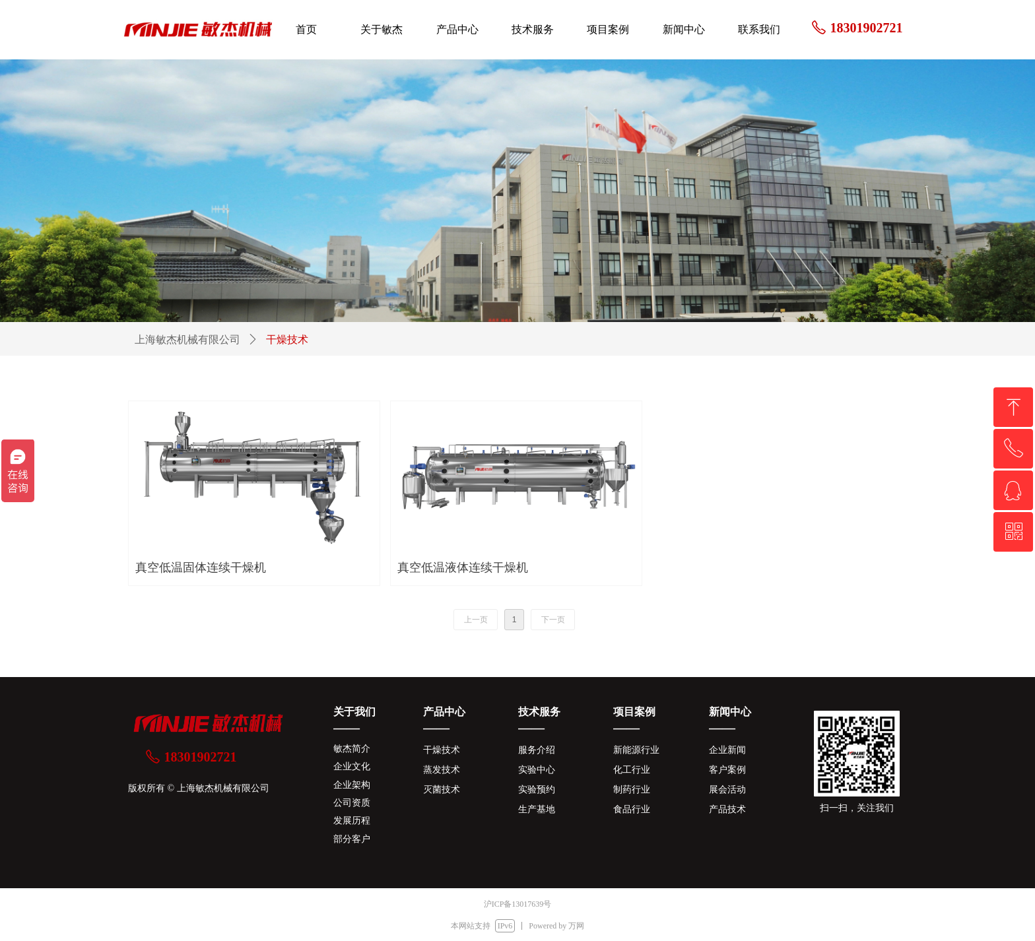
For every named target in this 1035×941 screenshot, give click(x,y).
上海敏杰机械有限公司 (187, 339)
